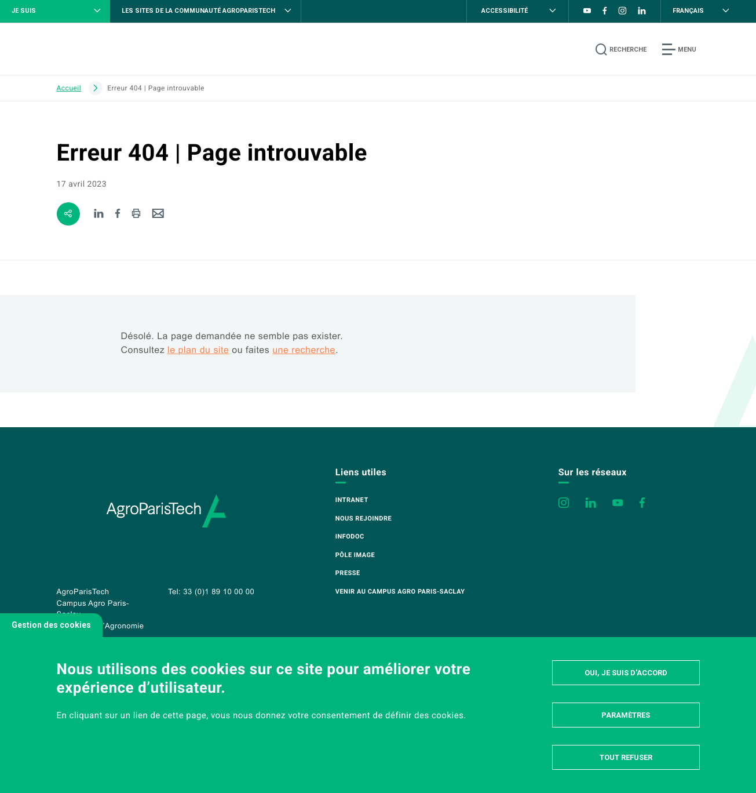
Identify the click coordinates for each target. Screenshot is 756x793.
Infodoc (349, 536)
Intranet (351, 500)
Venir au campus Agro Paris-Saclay (400, 591)
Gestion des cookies (51, 625)
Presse (347, 573)
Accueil (69, 88)
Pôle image (355, 555)
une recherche (303, 350)
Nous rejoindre (363, 518)
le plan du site (198, 350)
